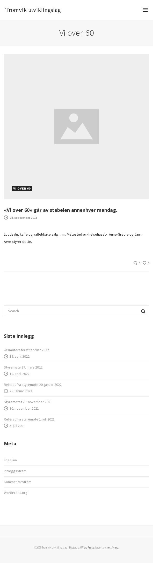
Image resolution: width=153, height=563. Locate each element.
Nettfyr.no (112, 547)
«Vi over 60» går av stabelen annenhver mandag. (60, 210)
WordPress (87, 547)
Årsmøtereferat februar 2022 (26, 350)
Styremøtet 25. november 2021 (28, 402)
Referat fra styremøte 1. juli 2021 (29, 419)
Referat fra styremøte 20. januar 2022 (33, 384)
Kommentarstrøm (17, 481)
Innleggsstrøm (15, 471)
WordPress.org (15, 492)
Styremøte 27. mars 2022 (23, 367)
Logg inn (10, 460)
